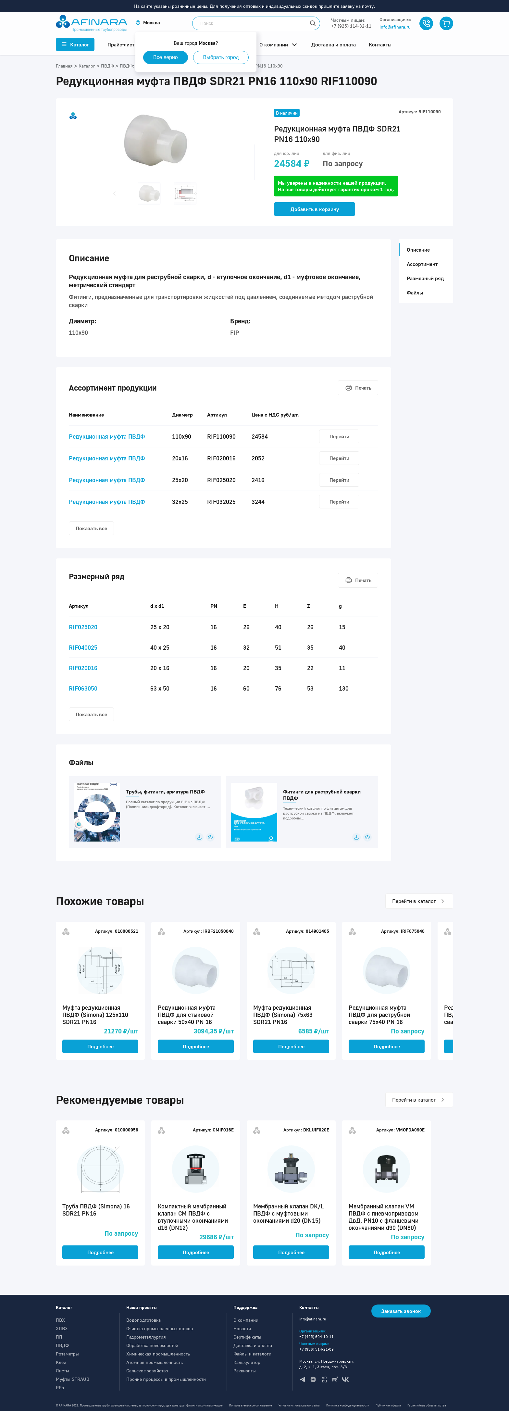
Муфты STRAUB (72, 1379)
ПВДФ (62, 1345)
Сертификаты (247, 1337)
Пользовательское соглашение (250, 1405)
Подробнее (100, 1046)
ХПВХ (62, 1328)
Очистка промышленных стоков (159, 1328)
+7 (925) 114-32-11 (351, 26)
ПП (59, 1337)
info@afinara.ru (395, 27)
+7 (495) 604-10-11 (316, 1336)
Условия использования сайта (299, 1405)
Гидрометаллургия (146, 1337)
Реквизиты (244, 1370)
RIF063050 (83, 688)
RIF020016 (83, 667)
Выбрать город (221, 57)
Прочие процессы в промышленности (166, 1379)
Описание (416, 249)
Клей (61, 1362)
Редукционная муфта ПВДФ (107, 436)
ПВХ (60, 1320)
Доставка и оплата (252, 1345)
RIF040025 (83, 647)
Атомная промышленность (154, 1362)
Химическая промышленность (158, 1353)
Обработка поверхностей (152, 1345)
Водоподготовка (143, 1320)
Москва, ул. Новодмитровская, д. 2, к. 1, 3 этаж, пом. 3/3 (326, 1364)
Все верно (165, 57)
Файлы (415, 292)
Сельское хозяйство (147, 1370)
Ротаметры (67, 1353)
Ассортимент (422, 264)
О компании (245, 1320)
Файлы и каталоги (252, 1353)
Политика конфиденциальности (347, 1405)
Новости (242, 1328)
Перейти (339, 436)
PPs (60, 1387)
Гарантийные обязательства (426, 1405)
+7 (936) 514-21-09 (316, 1349)
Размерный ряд (425, 278)
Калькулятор (246, 1362)
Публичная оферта (388, 1405)
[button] (147, 22)
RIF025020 (83, 627)
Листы (62, 1370)
